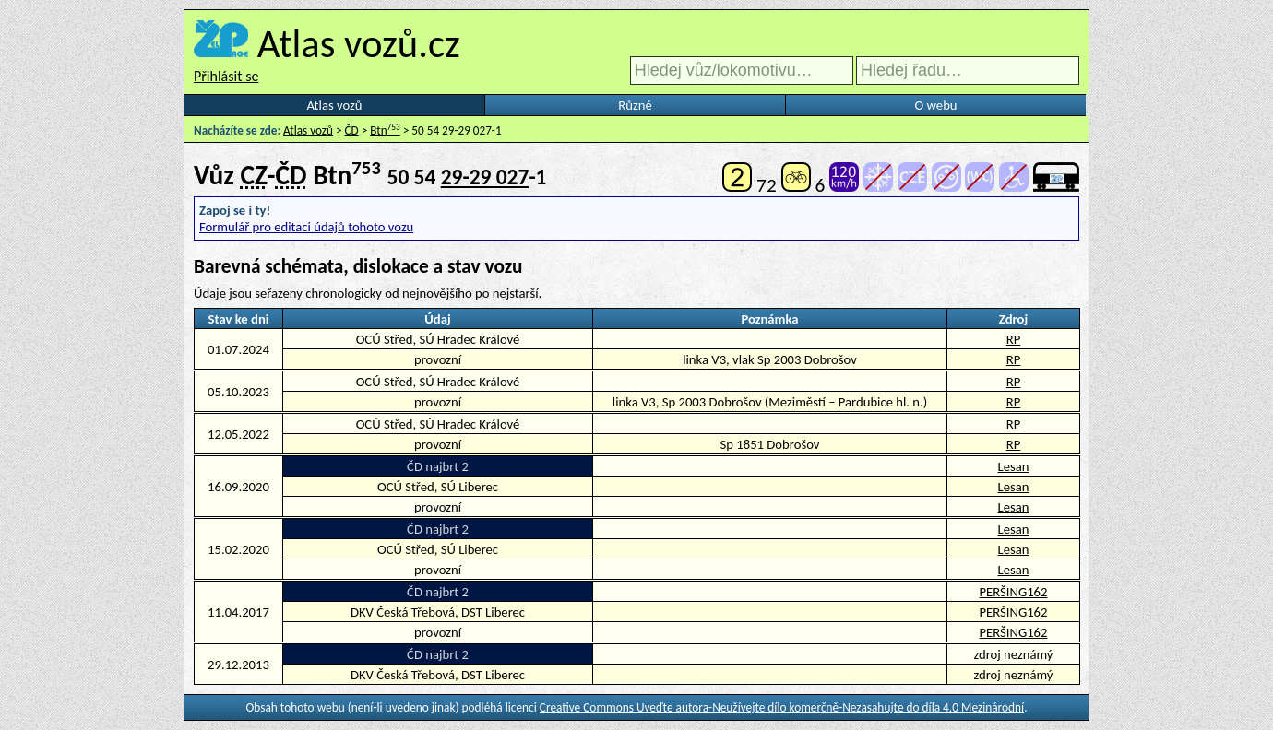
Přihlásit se (226, 76)
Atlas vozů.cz (358, 43)
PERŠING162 (1014, 591)
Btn (385, 130)
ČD (352, 130)
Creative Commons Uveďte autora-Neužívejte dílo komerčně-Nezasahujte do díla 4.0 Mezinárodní (782, 707)
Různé (634, 105)
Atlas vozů (335, 105)
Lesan (1013, 466)
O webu (935, 105)
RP (1013, 339)
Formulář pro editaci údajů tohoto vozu (306, 226)
